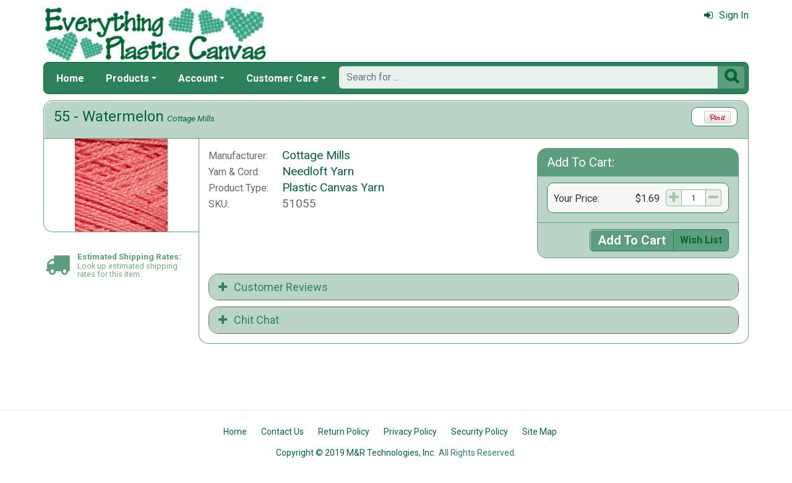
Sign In (726, 15)
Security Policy (479, 432)
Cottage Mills (191, 118)
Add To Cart (632, 240)
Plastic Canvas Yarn (333, 187)
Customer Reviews (273, 287)
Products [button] (127, 78)
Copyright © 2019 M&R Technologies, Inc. (356, 453)
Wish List (701, 240)
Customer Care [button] (282, 78)
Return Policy (343, 432)
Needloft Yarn (318, 171)
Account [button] (197, 78)
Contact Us (282, 432)
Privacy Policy (410, 432)
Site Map (539, 432)
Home (70, 78)
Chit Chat (248, 319)
